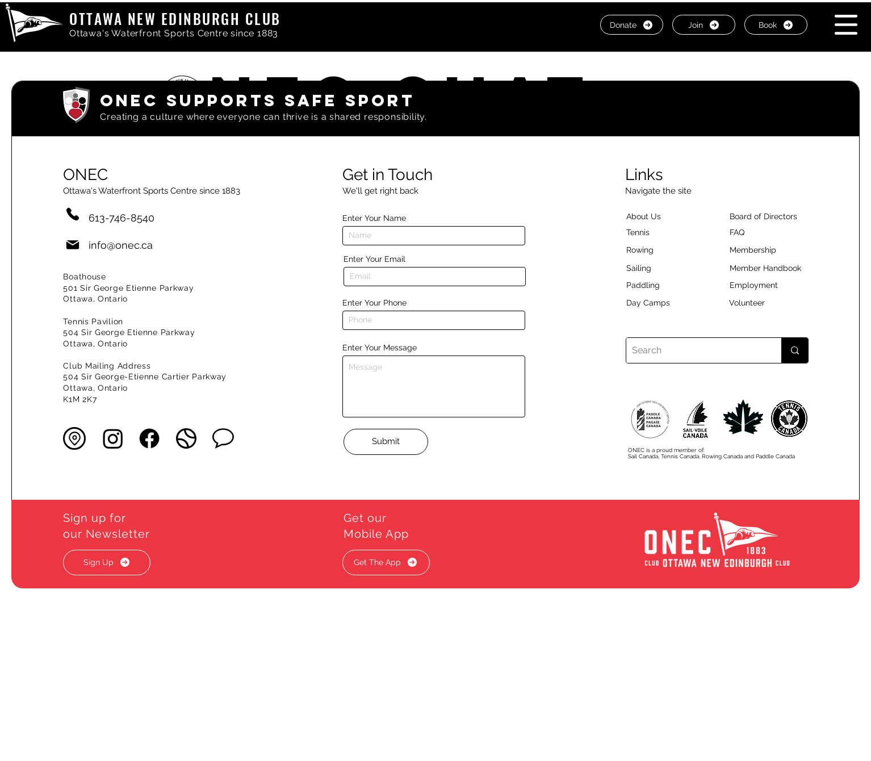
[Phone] (73, 214)
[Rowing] (650, 250)
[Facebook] (149, 438)
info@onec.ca (121, 245)
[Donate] (631, 25)
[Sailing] (660, 268)
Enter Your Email (374, 259)
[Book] (775, 25)
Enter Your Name (374, 218)
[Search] (694, 350)
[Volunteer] (766, 303)
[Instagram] (113, 438)
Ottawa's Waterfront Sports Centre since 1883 (173, 33)
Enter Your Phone (374, 303)
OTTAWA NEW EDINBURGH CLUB (175, 18)
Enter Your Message (379, 348)
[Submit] (386, 442)
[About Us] (663, 217)
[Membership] (759, 250)
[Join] (703, 25)
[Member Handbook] (774, 268)
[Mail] (73, 245)
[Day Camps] (660, 303)
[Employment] (767, 285)
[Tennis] (645, 233)
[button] (846, 25)
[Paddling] (655, 285)
